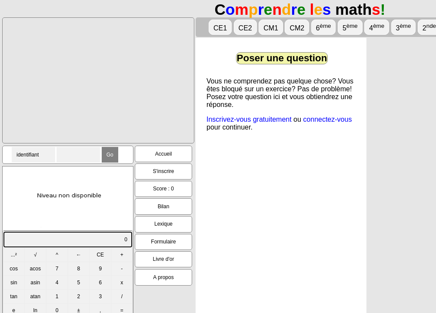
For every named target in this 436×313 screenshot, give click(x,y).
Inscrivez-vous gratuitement (249, 119)
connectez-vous (327, 119)
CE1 (220, 28)
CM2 (297, 28)
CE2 (245, 28)
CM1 (270, 28)
